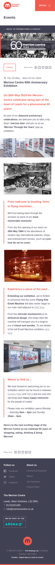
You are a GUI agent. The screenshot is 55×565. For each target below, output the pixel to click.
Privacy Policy (33, 487)
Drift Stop (39, 307)
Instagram (11, 482)
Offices (30, 476)
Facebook (11, 471)
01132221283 (13, 505)
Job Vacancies (33, 481)
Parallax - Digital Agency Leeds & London (27, 557)
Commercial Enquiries (37, 471)
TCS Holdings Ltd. (32, 551)
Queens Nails (15, 394)
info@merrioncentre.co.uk (20, 509)
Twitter (9, 477)
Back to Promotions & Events (22, 29)
